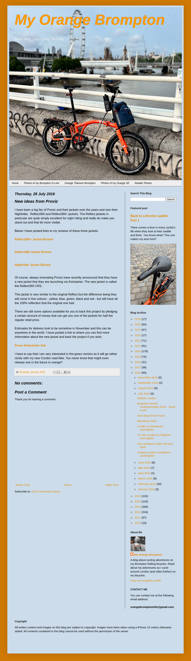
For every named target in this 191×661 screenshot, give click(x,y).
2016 (138, 372)
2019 (138, 356)
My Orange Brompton (90, 20)
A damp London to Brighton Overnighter (154, 454)
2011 (138, 517)
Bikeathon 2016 (146, 420)
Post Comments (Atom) (46, 491)
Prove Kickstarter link (30, 345)
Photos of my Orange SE (115, 183)
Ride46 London (146, 398)
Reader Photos (143, 183)
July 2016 (144, 393)
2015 (138, 496)
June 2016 (145, 462)
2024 (138, 329)
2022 (138, 340)
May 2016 (144, 467)
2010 (138, 522)
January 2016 (146, 489)
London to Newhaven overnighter (150, 428)
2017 (138, 367)
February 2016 (147, 483)
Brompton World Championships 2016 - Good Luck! (156, 407)
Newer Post (23, 484)
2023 (138, 335)
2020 (138, 351)
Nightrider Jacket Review (33, 264)
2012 (138, 512)
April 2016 (144, 473)
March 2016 (145, 478)
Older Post (111, 484)
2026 (138, 319)
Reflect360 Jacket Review (33, 252)
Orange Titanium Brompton (80, 183)
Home (15, 183)
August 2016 (146, 388)
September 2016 (148, 382)
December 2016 (148, 377)
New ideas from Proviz (151, 415)
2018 (138, 362)
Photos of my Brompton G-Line (41, 183)
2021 (138, 345)
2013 (138, 506)
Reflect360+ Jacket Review (34, 239)
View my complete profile (145, 580)
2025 (138, 324)
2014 (138, 501)
